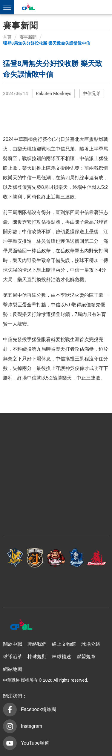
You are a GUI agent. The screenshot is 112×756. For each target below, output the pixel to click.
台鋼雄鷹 (56, 584)
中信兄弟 (92, 93)
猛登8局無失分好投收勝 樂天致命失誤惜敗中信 (46, 43)
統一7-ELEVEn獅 (35, 558)
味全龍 (96, 558)
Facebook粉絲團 (38, 709)
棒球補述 (61, 656)
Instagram (31, 726)
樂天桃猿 (56, 558)
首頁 (7, 37)
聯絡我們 (37, 644)
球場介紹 (90, 644)
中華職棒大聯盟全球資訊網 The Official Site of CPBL (28, 7)
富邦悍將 (76, 558)
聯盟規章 (86, 656)
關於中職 (12, 644)
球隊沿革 (12, 656)
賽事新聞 (28, 37)
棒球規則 (37, 656)
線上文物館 (64, 644)
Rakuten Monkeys (53, 93)
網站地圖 (12, 669)
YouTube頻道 (35, 743)
